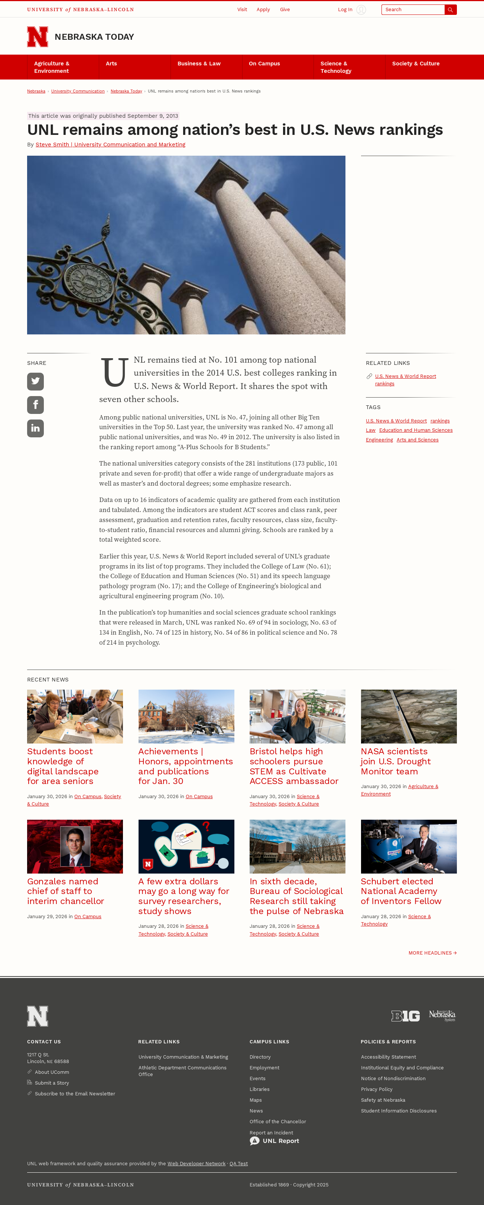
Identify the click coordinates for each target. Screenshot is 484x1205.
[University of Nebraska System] (443, 1016)
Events (258, 1078)
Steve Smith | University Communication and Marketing (110, 144)
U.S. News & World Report (396, 421)
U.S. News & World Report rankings (405, 379)
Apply (263, 9)
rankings (440, 421)
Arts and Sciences (418, 440)
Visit (242, 9)
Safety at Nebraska (383, 1100)
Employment (264, 1067)
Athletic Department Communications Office (183, 1071)
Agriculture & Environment (51, 67)
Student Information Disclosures (399, 1111)
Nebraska (36, 91)
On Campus (264, 63)
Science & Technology (336, 67)
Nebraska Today (94, 37)
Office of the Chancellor (278, 1121)
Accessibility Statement (388, 1057)
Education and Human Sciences (416, 430)
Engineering (379, 440)
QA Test (239, 1163)
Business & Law (199, 63)
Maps (256, 1100)
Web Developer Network (196, 1163)
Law (371, 430)
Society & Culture (416, 63)
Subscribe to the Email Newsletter (75, 1094)
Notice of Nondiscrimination (393, 1078)
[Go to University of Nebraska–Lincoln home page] (37, 36)
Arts (111, 63)
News (256, 1111)
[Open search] (419, 9)
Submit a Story (52, 1083)
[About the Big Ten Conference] (406, 1016)
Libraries (260, 1089)
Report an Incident (274, 1138)
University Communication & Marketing (183, 1057)
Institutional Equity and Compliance (402, 1067)
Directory (260, 1057)
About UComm (52, 1072)
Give (285, 9)
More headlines (430, 953)
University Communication (78, 91)
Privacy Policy (377, 1089)
